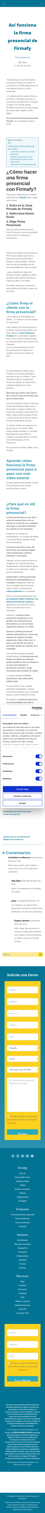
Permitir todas (22, 789)
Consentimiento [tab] (10, 715)
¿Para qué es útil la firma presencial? (23, 164)
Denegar (22, 803)
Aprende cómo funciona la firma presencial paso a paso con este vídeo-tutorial (21, 159)
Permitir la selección (22, 796)
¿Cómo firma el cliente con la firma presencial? (22, 153)
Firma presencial (22, 57)
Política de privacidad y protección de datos (20, 1502)
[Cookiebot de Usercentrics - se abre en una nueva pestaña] (32, 708)
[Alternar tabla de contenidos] (22, 143)
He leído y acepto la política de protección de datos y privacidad (22, 1119)
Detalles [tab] (23, 715)
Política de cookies (18, 1505)
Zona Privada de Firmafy (19, 207)
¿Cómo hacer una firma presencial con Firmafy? (21, 147)
